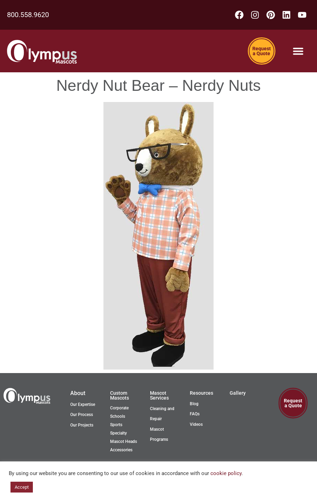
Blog (194, 403)
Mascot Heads (123, 441)
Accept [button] (22, 487)
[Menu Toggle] (298, 51)
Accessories (121, 449)
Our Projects (81, 425)
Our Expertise (82, 404)
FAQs (195, 413)
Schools (117, 416)
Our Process (81, 414)
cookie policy (226, 473)
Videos (196, 424)
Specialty (118, 433)
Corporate (119, 408)
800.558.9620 (28, 14)
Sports (116, 424)
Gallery (238, 393)
